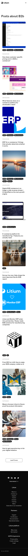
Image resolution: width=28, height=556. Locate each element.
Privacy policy (14, 539)
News (4, 181)
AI (7, 355)
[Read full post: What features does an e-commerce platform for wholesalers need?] (14, 78)
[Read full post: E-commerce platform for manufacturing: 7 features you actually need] (14, 212)
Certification (14, 517)
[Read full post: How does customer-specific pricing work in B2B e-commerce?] (14, 35)
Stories (10, 181)
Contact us (14, 494)
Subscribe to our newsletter (14, 506)
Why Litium (14, 530)
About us (14, 492)
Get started (14, 532)
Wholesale (10, 50)
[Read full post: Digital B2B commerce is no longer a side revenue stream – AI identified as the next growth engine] (14, 164)
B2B (4, 50)
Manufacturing (19, 50)
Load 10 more (14, 460)
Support (14, 496)
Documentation (14, 519)
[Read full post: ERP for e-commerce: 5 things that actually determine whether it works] (14, 120)
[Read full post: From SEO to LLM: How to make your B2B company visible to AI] (14, 340)
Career (14, 498)
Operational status (14, 521)
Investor (14, 500)
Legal (14, 543)
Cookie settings (14, 541)
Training (14, 502)
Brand (16, 439)
